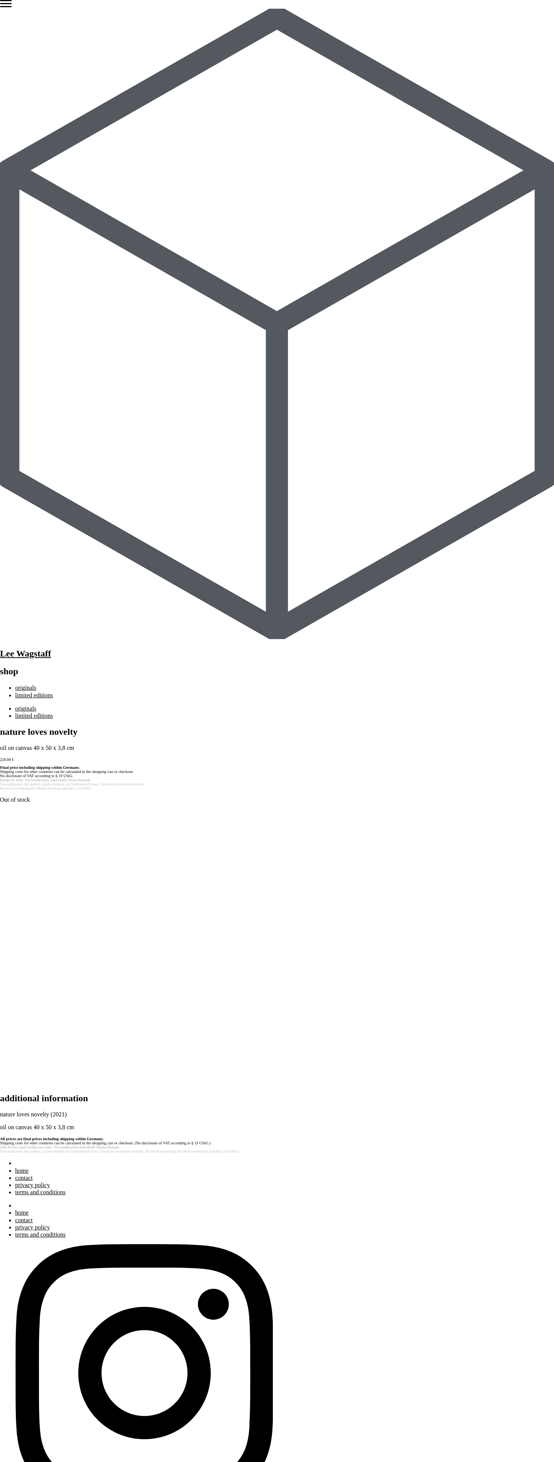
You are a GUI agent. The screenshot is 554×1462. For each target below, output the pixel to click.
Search (8, 1243)
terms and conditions (40, 923)
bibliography (30, 1300)
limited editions (34, 695)
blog (20, 1308)
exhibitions (28, 1286)
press (21, 1293)
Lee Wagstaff (25, 653)
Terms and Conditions (166, 1445)
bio (19, 1279)
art (18, 1271)
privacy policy (32, 916)
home (22, 901)
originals (25, 687)
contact (24, 908)
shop (20, 1370)
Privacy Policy (110, 1445)
